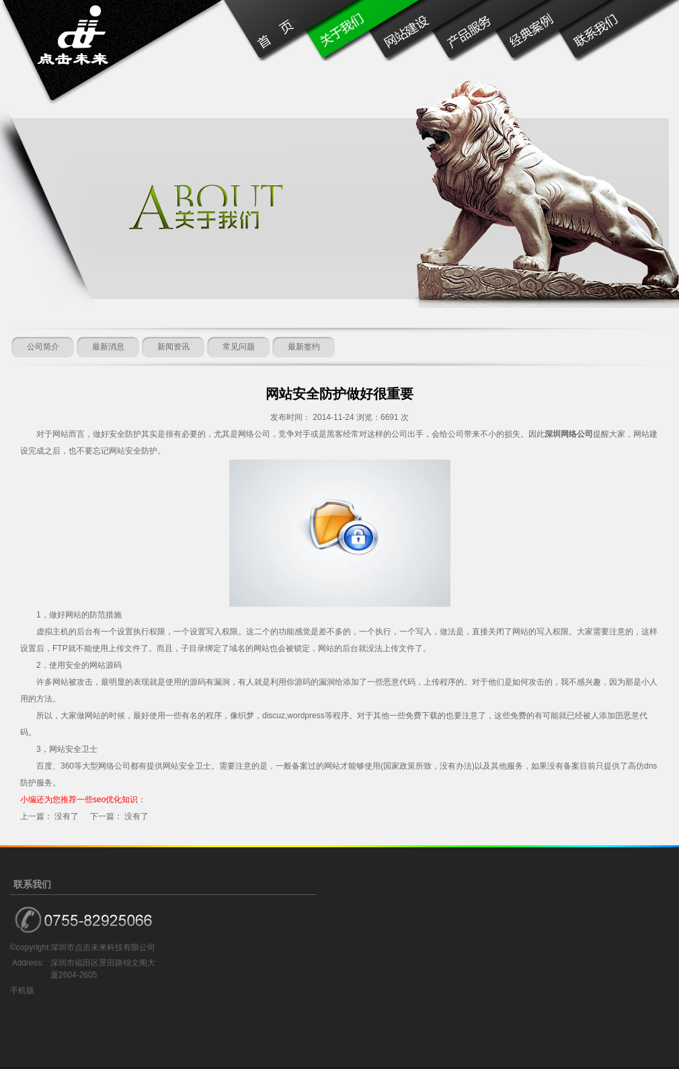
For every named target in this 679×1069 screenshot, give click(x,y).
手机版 (22, 990)
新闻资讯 (173, 346)
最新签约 (304, 346)
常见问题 (239, 346)
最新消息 (108, 346)
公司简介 (43, 346)
